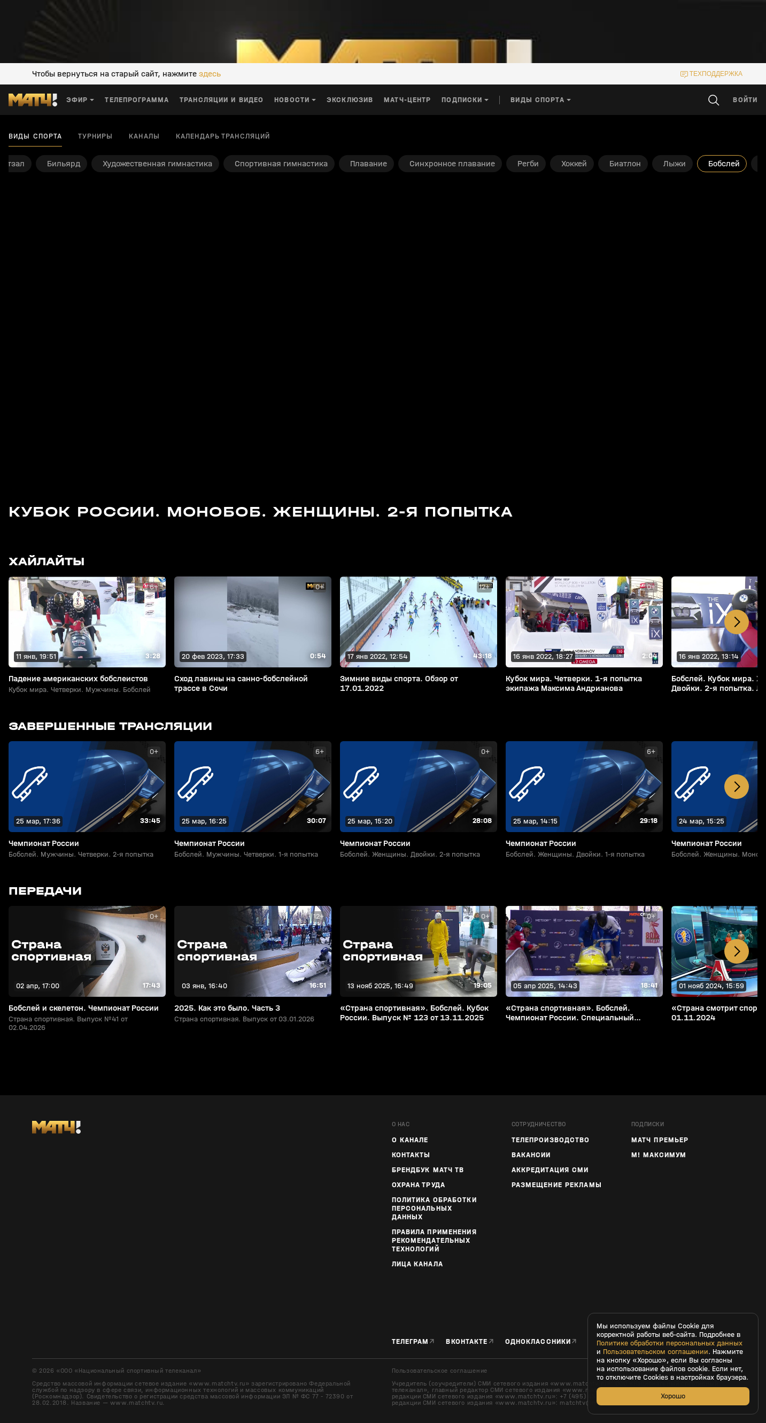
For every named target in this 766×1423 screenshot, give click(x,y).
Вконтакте (467, 1341)
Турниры (95, 136)
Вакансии (531, 1155)
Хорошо (673, 1396)
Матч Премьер (659, 1140)
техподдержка (716, 74)
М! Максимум (658, 1155)
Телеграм (410, 1341)
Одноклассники (538, 1341)
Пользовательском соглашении (655, 1352)
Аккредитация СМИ (550, 1170)
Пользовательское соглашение (440, 1370)
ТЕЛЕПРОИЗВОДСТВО (551, 1140)
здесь (210, 74)
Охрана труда (418, 1185)
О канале (410, 1140)
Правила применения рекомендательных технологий (434, 1240)
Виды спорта (35, 136)
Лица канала (417, 1264)
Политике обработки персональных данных (669, 1343)
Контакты (411, 1155)
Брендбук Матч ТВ (428, 1170)
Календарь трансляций (223, 136)
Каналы (144, 136)
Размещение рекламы (557, 1185)
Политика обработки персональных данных (434, 1208)
